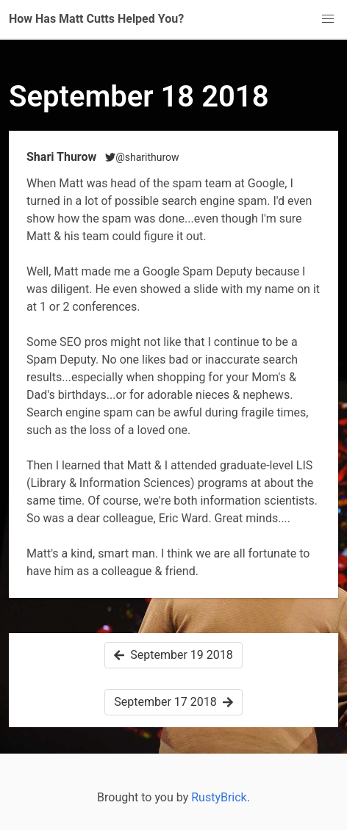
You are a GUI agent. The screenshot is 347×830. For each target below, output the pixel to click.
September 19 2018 (173, 655)
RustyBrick (219, 797)
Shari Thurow (62, 157)
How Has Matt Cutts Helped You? (96, 19)
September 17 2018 (173, 702)
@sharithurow (142, 157)
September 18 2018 (139, 96)
